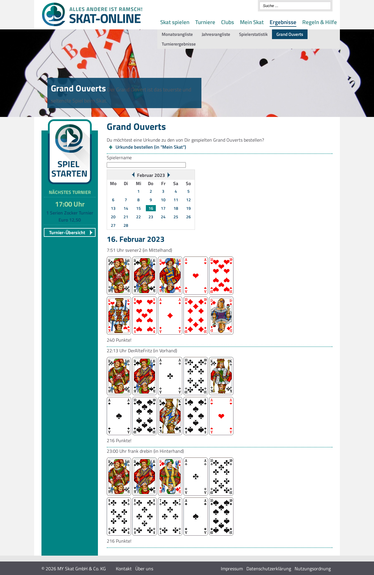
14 (125, 208)
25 (175, 217)
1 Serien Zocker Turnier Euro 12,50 (69, 216)
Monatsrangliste (177, 34)
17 (163, 208)
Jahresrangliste (216, 34)
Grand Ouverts (289, 34)
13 (113, 208)
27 (113, 225)
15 (138, 208)
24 (163, 217)
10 (163, 200)
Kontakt (124, 568)
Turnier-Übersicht (67, 232)
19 (188, 208)
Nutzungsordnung (313, 568)
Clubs (227, 22)
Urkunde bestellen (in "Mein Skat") (151, 146)
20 (113, 217)
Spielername (119, 157)
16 (150, 208)
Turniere (205, 22)
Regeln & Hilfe (319, 22)
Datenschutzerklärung (268, 568)
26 (188, 217)
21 (125, 217)
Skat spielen (174, 22)
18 (175, 208)
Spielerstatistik (253, 34)
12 (188, 200)
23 (150, 217)
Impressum (232, 568)
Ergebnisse (283, 22)
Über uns (144, 568)
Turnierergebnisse (179, 44)
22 (138, 217)
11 (175, 200)
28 (125, 225)
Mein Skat (252, 22)
